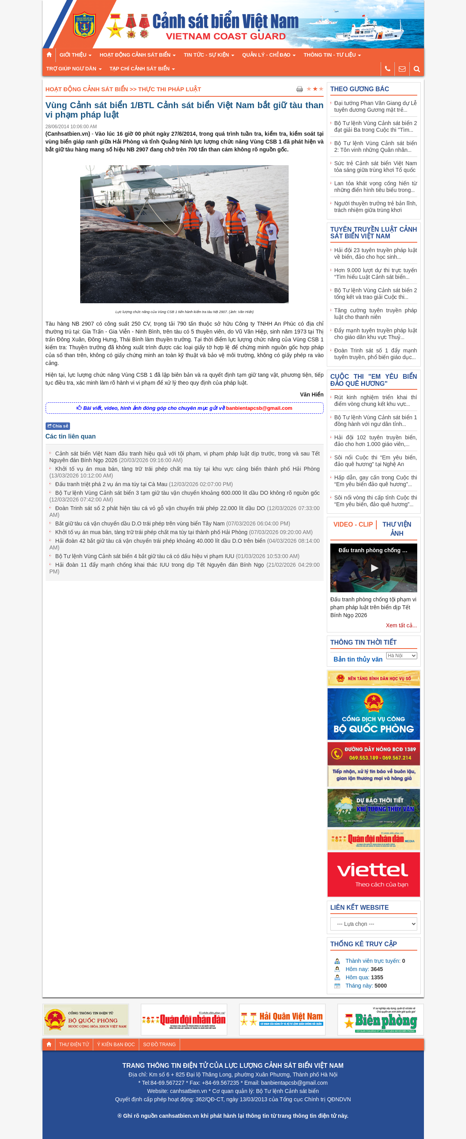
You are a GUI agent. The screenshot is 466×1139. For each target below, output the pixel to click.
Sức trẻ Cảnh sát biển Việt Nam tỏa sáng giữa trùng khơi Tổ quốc (375, 166)
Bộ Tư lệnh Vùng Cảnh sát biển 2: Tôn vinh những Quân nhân (375, 146)
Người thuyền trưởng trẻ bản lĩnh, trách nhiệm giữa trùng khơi (375, 206)
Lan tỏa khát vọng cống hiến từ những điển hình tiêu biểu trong (375, 186)
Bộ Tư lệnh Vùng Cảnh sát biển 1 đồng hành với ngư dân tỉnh (375, 420)
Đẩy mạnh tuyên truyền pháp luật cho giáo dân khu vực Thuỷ (375, 333)
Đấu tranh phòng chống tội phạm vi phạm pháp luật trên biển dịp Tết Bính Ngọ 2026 (373, 607)
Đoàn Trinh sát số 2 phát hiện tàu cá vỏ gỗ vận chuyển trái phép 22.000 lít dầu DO (185, 511)
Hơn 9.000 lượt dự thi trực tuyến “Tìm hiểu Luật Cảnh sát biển (375, 273)
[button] (373, 568)
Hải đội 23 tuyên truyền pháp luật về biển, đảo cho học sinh (375, 253)
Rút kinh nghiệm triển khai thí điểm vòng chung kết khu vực (375, 400)
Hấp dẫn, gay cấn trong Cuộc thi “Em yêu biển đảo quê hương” (375, 480)
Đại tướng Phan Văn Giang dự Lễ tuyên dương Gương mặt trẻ (375, 106)
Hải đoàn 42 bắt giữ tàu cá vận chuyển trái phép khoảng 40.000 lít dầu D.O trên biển (185, 544)
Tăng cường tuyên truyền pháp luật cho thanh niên (375, 313)
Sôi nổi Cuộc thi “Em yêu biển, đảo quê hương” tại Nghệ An (375, 460)
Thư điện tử (74, 1044)
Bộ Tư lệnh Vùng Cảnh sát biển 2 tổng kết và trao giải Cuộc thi (375, 293)
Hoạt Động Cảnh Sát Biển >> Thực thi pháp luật (123, 89)
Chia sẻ (58, 426)
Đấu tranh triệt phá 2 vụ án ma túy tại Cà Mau (144, 484)
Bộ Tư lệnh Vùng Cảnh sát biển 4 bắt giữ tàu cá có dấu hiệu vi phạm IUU (177, 556)
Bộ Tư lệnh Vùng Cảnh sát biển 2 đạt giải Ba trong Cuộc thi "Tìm (375, 126)
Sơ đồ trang (159, 1044)
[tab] (353, 524)
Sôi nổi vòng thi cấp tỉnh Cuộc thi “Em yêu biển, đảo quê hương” (375, 500)
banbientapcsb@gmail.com (259, 408)
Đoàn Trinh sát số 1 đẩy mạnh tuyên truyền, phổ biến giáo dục (375, 353)
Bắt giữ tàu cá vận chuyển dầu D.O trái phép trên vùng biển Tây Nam (172, 523)
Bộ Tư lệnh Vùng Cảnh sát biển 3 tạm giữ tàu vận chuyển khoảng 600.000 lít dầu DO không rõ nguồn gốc (185, 496)
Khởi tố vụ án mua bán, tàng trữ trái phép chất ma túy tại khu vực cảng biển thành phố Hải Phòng (185, 472)
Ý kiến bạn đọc (116, 1044)
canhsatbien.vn (188, 1091)
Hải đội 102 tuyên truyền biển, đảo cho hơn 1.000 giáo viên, (375, 440)
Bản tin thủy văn (358, 659)
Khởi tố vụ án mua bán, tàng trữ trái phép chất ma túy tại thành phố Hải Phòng (184, 532)
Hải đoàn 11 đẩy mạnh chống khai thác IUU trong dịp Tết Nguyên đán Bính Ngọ (185, 568)
